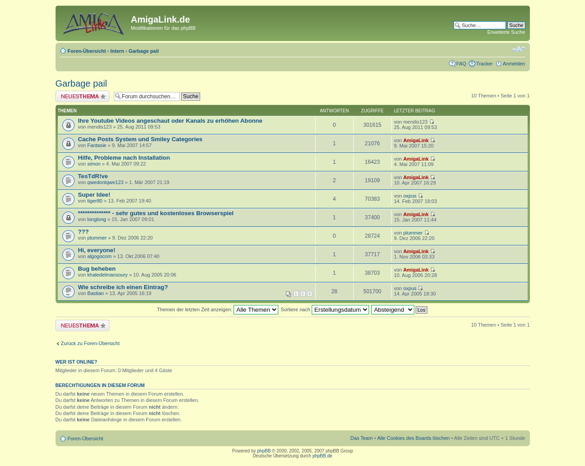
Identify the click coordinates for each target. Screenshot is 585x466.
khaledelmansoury (107, 274)
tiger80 (95, 200)
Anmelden (514, 63)
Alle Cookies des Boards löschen (413, 438)
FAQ (461, 63)
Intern (117, 51)
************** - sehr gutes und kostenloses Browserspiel (156, 213)
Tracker (484, 63)
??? (83, 231)
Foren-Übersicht (87, 51)
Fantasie (96, 145)
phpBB (264, 450)
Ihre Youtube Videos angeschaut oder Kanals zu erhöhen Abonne (170, 120)
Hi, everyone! (97, 250)
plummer (97, 237)
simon (93, 163)
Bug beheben (97, 268)
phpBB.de (322, 455)
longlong (96, 219)
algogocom (99, 256)
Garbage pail (144, 51)
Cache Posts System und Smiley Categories (140, 139)
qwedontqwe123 (105, 182)
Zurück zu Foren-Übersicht (90, 343)
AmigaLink (416, 140)
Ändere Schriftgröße (518, 49)
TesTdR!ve (93, 176)
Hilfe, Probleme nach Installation (124, 157)
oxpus (410, 195)
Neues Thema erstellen (82, 96)
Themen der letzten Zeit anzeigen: (217, 309)
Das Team (362, 438)
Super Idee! (94, 194)
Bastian (95, 293)
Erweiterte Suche (506, 32)
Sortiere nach (325, 309)
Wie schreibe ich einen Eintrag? (123, 287)
